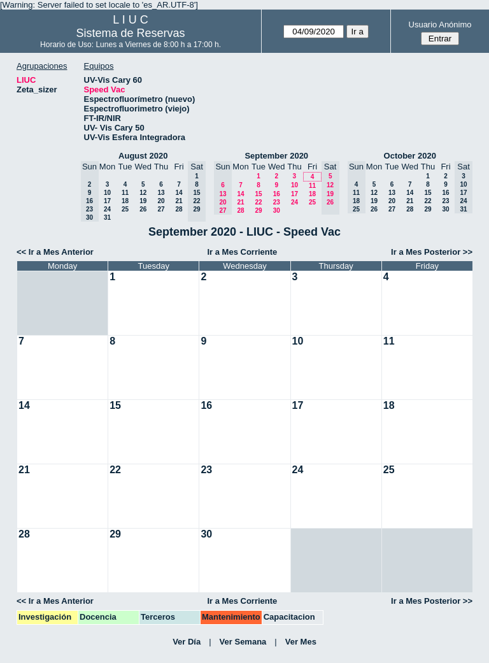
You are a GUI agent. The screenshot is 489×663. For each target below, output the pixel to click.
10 (107, 192)
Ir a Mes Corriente (242, 252)
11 (125, 192)
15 (258, 193)
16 (276, 193)
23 (276, 202)
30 (276, 210)
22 (258, 202)
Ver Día (187, 641)
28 (178, 209)
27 (160, 209)
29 (258, 210)
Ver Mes (300, 641)
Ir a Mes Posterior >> (431, 252)
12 (142, 192)
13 (160, 192)
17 (107, 200)
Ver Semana (243, 641)
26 (142, 209)
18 (125, 200)
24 (107, 209)
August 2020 (142, 155)
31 (107, 217)
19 (142, 200)
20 (160, 200)
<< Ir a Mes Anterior (55, 252)
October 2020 (410, 155)
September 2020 (276, 155)
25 (125, 209)
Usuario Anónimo (440, 24)
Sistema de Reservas (130, 33)
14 (178, 192)
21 (178, 200)
